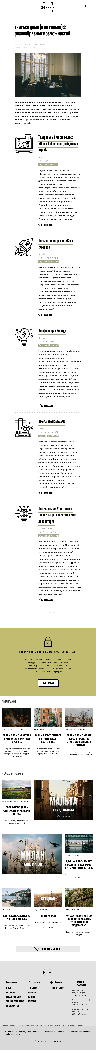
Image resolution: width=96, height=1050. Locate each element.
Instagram (32, 987)
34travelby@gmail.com (80, 995)
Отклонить (40, 1041)
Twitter (32, 996)
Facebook (32, 992)
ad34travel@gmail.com (80, 1014)
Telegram (32, 1001)
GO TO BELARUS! (57, 988)
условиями (74, 1032)
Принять (57, 1041)
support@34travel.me (79, 1005)
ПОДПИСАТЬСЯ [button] (48, 683)
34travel (24, 48)
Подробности (47, 225)
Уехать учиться (39, 44)
